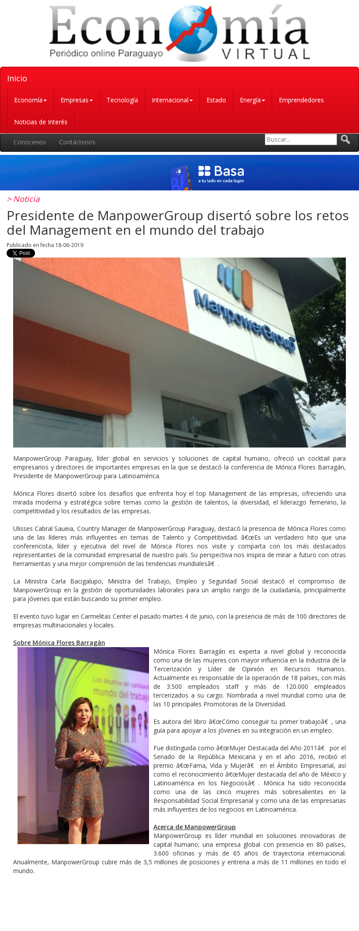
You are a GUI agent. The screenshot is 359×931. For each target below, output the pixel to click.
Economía (30, 100)
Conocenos (30, 142)
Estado (216, 100)
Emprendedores (301, 100)
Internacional (172, 100)
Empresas (76, 100)
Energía (252, 100)
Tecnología (122, 100)
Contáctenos (77, 142)
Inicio (17, 78)
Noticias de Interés (41, 122)
